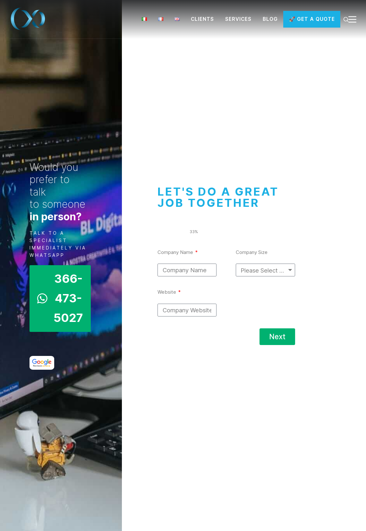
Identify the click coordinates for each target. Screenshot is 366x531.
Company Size (252, 252)
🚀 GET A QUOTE (312, 19)
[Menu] (352, 19)
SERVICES (238, 19)
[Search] (346, 19)
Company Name (175, 252)
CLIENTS (202, 19)
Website (167, 292)
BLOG (270, 19)
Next (277, 336)
